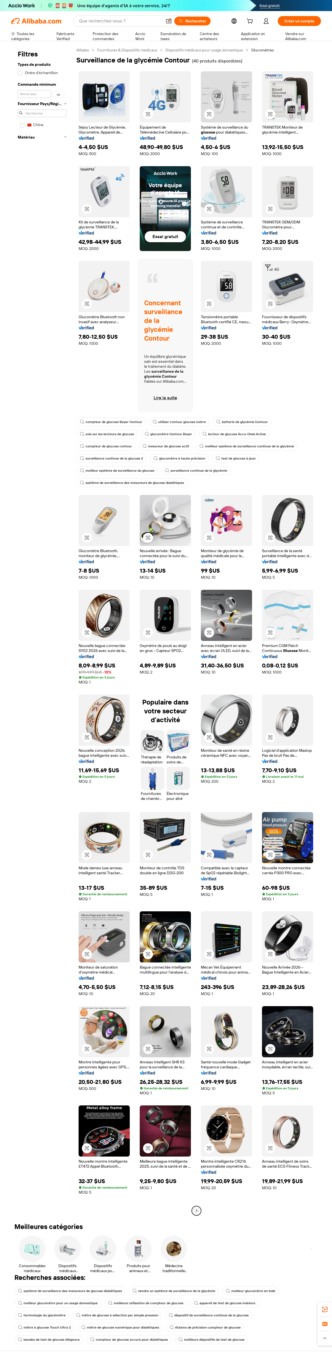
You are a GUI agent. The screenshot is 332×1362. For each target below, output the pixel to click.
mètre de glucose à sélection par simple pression (117, 1315)
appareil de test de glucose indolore (224, 1303)
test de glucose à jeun (236, 458)
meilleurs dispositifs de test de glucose (211, 1339)
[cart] (251, 22)
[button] (148, 114)
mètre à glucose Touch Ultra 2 (44, 1327)
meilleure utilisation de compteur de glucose (145, 1303)
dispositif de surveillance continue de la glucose (209, 1315)
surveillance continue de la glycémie (196, 470)
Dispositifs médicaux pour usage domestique (204, 50)
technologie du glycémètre (42, 1315)
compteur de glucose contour (106, 446)
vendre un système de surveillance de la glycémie (174, 1291)
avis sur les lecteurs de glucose (107, 434)
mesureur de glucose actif (165, 446)
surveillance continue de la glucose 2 (111, 458)
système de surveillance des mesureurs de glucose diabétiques (132, 483)
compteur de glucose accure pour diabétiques (129, 1339)
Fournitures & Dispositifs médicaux (127, 50)
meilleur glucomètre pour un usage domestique (58, 1303)
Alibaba (82, 50)
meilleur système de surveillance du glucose (117, 470)
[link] (325, 1309)
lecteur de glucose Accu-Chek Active (234, 434)
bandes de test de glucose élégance (49, 1339)
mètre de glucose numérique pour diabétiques (120, 1327)
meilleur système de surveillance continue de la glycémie (246, 446)
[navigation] (42, 631)
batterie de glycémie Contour (242, 422)
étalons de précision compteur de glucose (205, 1327)
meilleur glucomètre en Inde (250, 1291)
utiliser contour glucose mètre (179, 422)
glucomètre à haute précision (179, 458)
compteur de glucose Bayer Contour (111, 422)
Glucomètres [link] (262, 50)
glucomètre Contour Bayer (168, 434)
